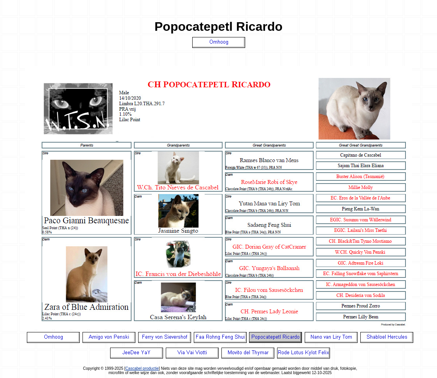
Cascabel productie (142, 368)
